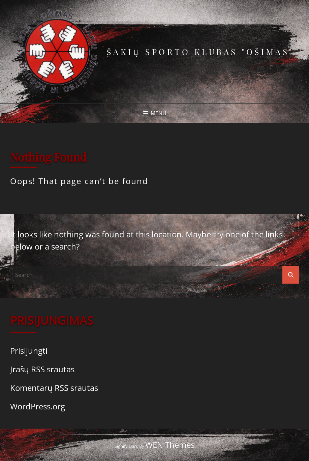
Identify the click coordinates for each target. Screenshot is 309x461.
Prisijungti (29, 350)
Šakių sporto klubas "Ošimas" (199, 51)
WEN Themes (169, 444)
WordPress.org (37, 406)
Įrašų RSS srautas (42, 369)
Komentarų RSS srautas (54, 387)
